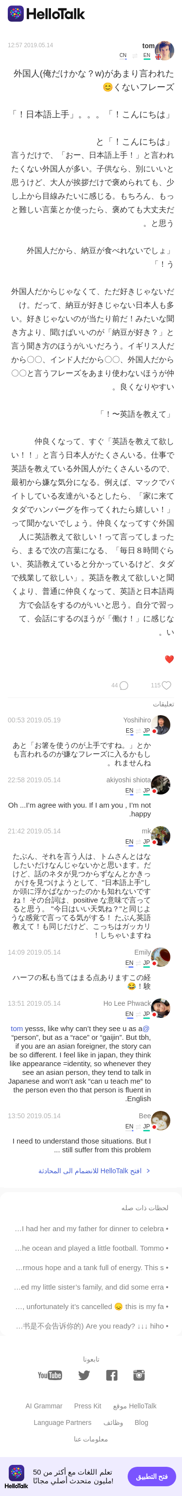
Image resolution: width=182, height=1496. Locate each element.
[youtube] (50, 1375)
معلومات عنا (91, 1439)
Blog (142, 1422)
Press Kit (87, 1406)
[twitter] (84, 1375)
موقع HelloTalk (135, 1406)
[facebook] (111, 1375)
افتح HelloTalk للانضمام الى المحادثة (89, 1171)
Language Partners (62, 1422)
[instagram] (139, 1375)
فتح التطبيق (152, 1476)
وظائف (113, 1422)
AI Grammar (44, 1406)
